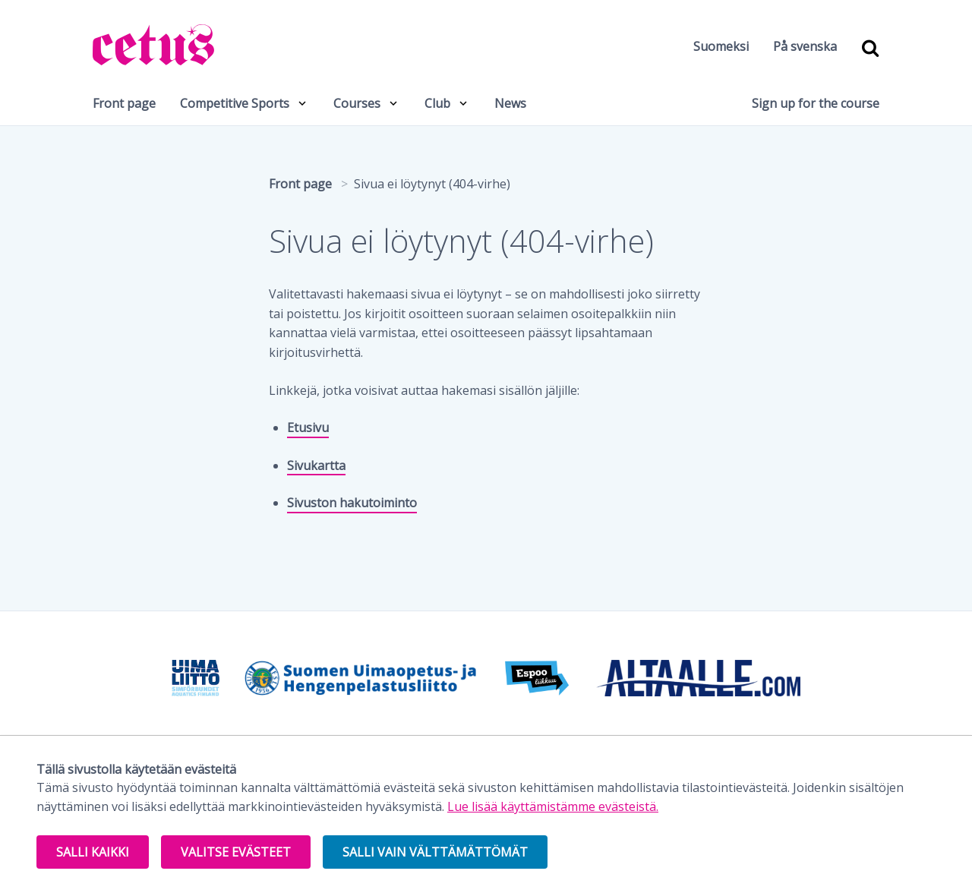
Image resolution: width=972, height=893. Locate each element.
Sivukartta (316, 465)
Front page (124, 103)
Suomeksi (721, 46)
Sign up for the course (815, 103)
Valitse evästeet (236, 852)
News (510, 103)
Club (437, 103)
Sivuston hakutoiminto (352, 502)
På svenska (805, 46)
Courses (356, 103)
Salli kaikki (92, 852)
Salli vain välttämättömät (435, 852)
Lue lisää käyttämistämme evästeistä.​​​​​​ (552, 806)
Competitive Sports (234, 103)
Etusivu (308, 427)
